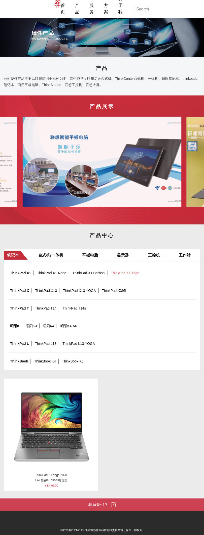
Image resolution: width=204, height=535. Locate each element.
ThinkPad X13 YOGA (79, 291)
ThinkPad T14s (74, 308)
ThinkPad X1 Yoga (125, 273)
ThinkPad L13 (45, 344)
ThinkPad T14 (46, 308)
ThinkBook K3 (73, 361)
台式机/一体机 (50, 255)
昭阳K (15, 326)
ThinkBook (19, 361)
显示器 (123, 255)
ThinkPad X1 (20, 273)
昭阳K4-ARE (70, 326)
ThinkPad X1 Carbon (88, 273)
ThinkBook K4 (45, 361)
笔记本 (13, 255)
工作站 (185, 255)
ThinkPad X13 (46, 291)
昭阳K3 (31, 326)
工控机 (154, 255)
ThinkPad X (19, 291)
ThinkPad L (19, 344)
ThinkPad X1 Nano (51, 273)
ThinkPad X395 (114, 291)
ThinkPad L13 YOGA (79, 344)
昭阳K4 (48, 326)
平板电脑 (90, 255)
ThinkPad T (19, 308)
